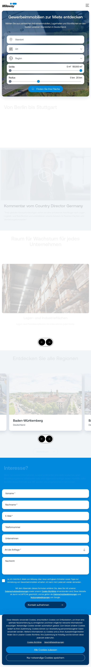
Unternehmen (11, 538)
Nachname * (11, 504)
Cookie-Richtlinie (49, 591)
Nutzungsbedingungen (40, 597)
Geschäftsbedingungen (54, 642)
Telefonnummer (12, 527)
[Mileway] (9, 5)
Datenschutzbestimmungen (17, 591)
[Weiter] (49, 342)
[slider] (10, 70)
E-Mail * (9, 516)
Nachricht (10, 561)
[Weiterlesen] (45, 288)
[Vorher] (42, 342)
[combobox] (29, 39)
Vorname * (10, 493)
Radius (12, 77)
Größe (12, 67)
